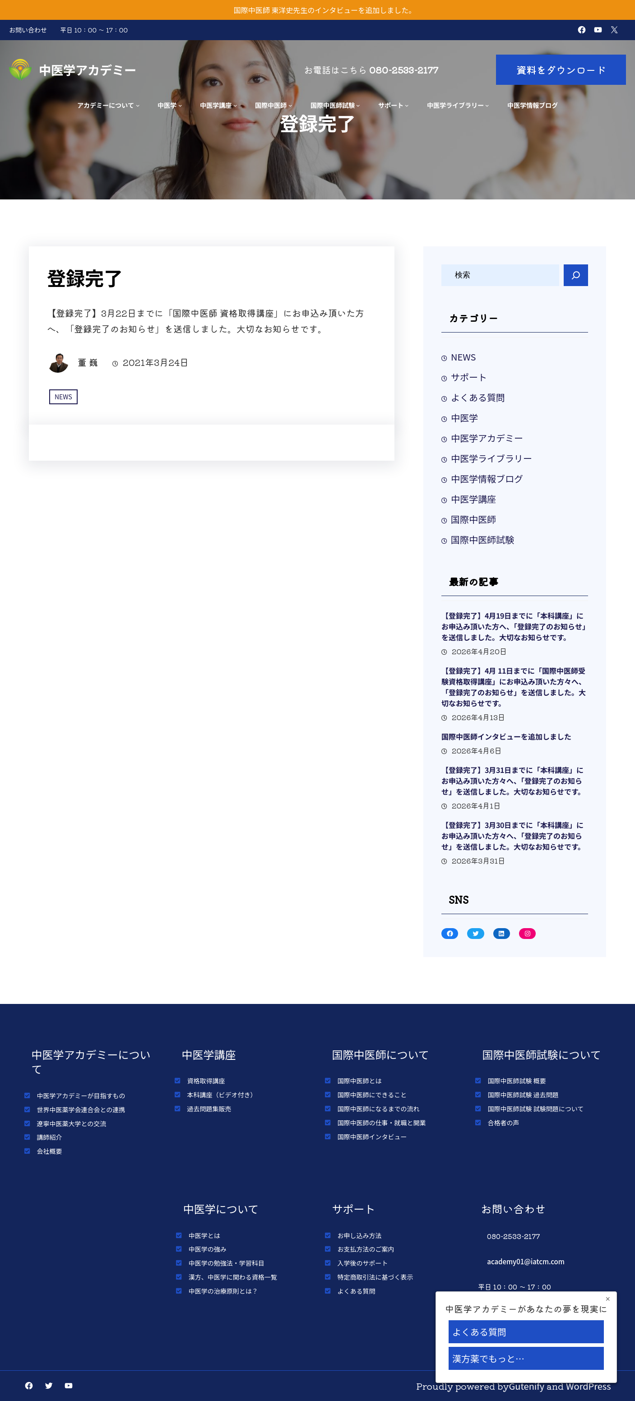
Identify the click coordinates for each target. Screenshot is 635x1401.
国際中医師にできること (372, 1094)
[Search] (576, 275)
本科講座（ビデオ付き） (222, 1094)
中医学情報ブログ (487, 478)
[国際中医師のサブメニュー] (290, 105)
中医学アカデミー (87, 69)
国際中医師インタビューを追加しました (506, 736)
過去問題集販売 (209, 1108)
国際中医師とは (360, 1080)
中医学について (221, 1208)
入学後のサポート (363, 1262)
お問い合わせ (28, 29)
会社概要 (49, 1151)
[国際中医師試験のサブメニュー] (358, 105)
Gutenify (526, 1385)
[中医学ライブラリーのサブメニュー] (487, 105)
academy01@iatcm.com (526, 1261)
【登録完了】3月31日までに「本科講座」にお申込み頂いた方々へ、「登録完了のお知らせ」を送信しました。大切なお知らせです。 (513, 780)
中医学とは (204, 1235)
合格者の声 (503, 1122)
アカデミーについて (105, 105)
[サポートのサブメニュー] (407, 105)
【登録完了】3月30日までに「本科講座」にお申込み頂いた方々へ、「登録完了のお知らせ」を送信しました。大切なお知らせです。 (513, 835)
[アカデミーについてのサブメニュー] (138, 105)
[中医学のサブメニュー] (180, 105)
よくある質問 (478, 397)
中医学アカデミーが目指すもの (81, 1095)
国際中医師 (271, 105)
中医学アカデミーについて (91, 1061)
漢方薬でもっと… (488, 1358)
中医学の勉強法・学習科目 (226, 1262)
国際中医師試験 (333, 105)
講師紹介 (49, 1137)
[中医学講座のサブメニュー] (235, 105)
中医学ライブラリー (455, 105)
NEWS (63, 396)
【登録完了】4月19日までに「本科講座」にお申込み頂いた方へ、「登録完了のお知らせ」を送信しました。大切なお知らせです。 (513, 626)
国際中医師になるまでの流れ (379, 1108)
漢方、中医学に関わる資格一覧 (233, 1276)
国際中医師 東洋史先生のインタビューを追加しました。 (325, 10)
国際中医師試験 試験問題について (536, 1108)
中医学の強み (208, 1248)
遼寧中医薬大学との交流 (72, 1123)
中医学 (167, 105)
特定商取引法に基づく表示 (375, 1276)
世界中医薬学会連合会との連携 (81, 1109)
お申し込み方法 (360, 1235)
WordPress (588, 1385)
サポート (390, 105)
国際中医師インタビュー (372, 1136)
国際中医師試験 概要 (517, 1080)
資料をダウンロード (561, 69)
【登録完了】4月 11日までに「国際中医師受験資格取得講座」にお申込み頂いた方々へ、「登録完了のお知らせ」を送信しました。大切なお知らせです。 (513, 686)
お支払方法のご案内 (366, 1248)
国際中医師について (380, 1054)
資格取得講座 (206, 1080)
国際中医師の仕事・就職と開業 (382, 1122)
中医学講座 (216, 105)
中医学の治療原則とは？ (223, 1290)
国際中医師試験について (541, 1054)
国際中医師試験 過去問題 (523, 1094)
